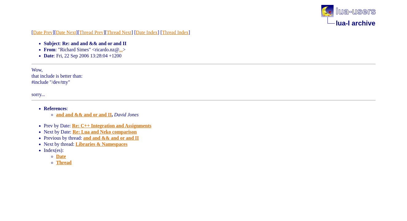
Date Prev (43, 32)
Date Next (66, 32)
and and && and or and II (84, 114)
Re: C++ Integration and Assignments (111, 125)
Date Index (147, 32)
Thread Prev (91, 32)
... (121, 49)
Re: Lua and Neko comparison (104, 131)
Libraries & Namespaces (101, 144)
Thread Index (175, 32)
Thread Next (119, 32)
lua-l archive (355, 23)
